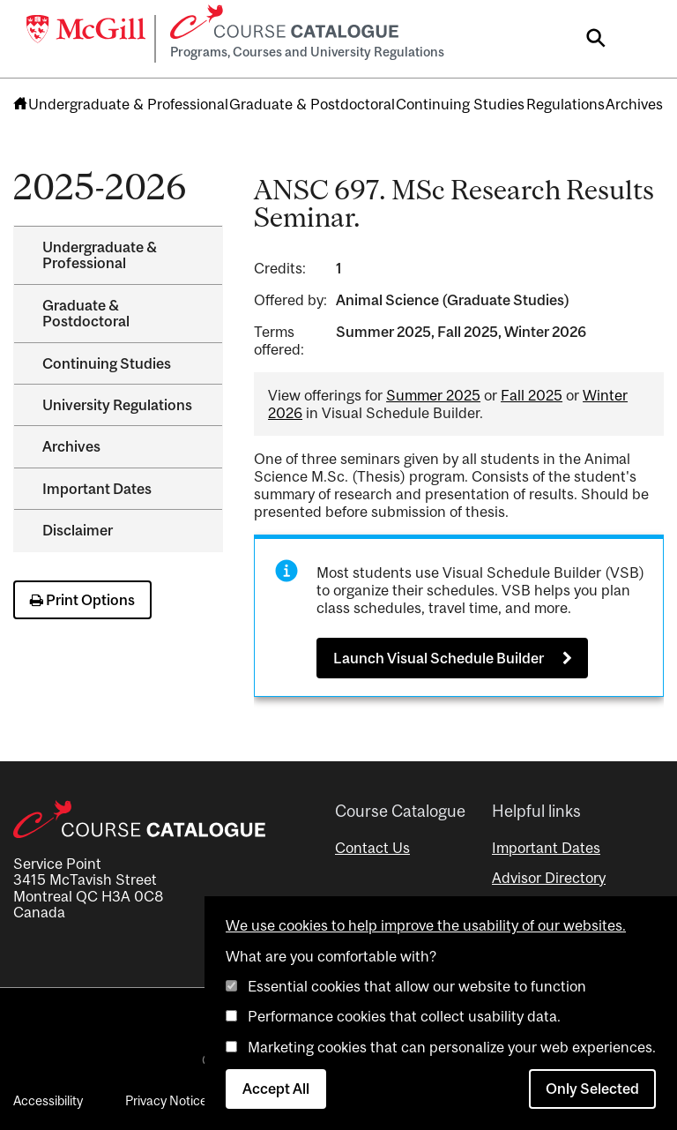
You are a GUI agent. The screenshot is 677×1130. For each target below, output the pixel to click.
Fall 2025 (531, 395)
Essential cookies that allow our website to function (417, 986)
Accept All (275, 1088)
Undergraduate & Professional (128, 104)
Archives (634, 104)
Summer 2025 (433, 395)
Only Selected (592, 1088)
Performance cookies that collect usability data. (404, 1016)
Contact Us (372, 848)
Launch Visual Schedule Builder (438, 658)
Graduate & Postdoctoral (312, 104)
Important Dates (97, 489)
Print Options (82, 600)
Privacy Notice (166, 1100)
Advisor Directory (549, 878)
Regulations (565, 104)
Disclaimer (77, 530)
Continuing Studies (460, 104)
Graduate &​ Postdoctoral (86, 313)
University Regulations (117, 405)
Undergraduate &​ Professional (99, 255)
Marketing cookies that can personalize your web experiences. (452, 1047)
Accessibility (48, 1100)
